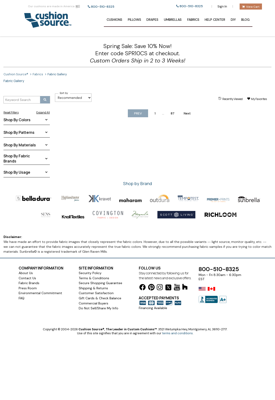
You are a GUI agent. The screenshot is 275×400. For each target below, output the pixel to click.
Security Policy (90, 273)
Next (187, 113)
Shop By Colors (17, 119)
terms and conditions (177, 333)
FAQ (21, 298)
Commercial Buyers (93, 303)
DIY (233, 19)
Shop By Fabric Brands (16, 158)
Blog (245, 19)
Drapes (152, 19)
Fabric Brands (29, 283)
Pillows (134, 19)
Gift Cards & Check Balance (100, 298)
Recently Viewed (232, 99)
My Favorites (259, 99)
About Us (26, 273)
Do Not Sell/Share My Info (98, 308)
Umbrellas (173, 19)
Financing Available (153, 308)
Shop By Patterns (18, 132)
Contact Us (27, 278)
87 (172, 113)
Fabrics (193, 19)
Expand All (43, 112)
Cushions (114, 19)
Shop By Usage (16, 172)
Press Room (28, 288)
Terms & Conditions (94, 278)
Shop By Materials (19, 145)
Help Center (215, 19)
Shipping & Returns (93, 288)
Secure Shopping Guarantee (100, 283)
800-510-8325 (102, 7)
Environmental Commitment (40, 293)
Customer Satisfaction (96, 293)
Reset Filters (11, 112)
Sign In (222, 6)
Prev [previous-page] (138, 113)
